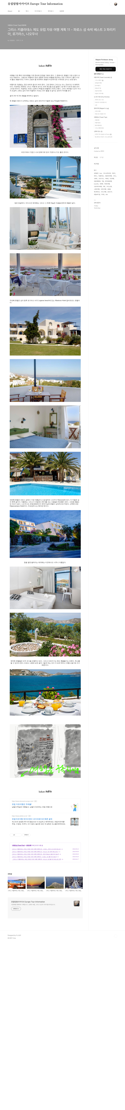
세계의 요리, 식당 (99, 100)
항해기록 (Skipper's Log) (101, 108)
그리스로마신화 (107, 173)
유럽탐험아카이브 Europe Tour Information (35, 4)
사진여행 (112, 178)
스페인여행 (97, 189)
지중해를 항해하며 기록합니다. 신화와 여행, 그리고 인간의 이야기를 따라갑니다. (33, 904)
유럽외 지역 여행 (99, 93)
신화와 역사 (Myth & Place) (103, 134)
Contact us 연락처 (99, 151)
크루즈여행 (97, 111)
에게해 (101, 184)
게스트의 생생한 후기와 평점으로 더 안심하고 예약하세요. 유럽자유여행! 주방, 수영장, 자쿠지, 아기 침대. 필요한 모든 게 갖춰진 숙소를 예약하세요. (39, 823)
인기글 (101, 157)
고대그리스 (101, 178)
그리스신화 (109, 186)
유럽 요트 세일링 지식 (100, 114)
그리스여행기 (99, 80)
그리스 (114, 176)
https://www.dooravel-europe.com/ (22, 801)
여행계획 (28, 845)
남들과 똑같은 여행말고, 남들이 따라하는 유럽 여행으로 (32, 807)
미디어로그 (38, 11)
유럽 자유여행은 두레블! (22, 804)
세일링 (109, 189)
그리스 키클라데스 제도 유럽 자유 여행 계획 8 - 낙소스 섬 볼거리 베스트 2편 (36, 859)
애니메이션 (97, 192)
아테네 (106, 178)
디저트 (103, 194)
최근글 (96, 157)
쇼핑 (96, 105)
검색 (111, 4)
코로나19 (109, 192)
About (10, 11)
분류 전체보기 (98, 74)
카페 (104, 186)
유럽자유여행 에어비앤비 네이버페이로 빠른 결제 (32, 819)
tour (101, 173)
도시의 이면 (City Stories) (101, 97)
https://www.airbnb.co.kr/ (19, 816)
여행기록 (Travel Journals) (103, 77)
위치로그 (51, 11)
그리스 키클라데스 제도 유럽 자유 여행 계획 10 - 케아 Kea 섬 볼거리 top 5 (35, 854)
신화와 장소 (98, 131)
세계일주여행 (98, 83)
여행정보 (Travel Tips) (18, 845)
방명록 (62, 11)
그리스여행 (103, 192)
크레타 (95, 178)
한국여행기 (97, 85)
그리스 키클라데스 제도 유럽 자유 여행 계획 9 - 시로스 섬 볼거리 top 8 (34, 857)
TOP (115, 936)
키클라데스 (101, 176)
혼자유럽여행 (108, 181)
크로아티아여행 (98, 186)
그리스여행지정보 (99, 128)
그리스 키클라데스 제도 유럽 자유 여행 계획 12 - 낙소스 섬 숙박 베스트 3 (35, 851)
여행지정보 (97, 123)
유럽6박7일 (98, 88)
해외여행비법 (98, 125)
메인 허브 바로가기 (106, 69)
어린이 (113, 173)
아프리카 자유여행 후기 (101, 102)
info (107, 194)
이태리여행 (107, 184)
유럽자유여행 (98, 91)
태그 (27, 11)
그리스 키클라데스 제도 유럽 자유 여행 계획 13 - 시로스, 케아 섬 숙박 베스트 (36, 849)
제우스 (95, 176)
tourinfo (96, 184)
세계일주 (96, 173)
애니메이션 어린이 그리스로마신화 (103, 137)
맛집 (103, 181)
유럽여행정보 (97, 181)
